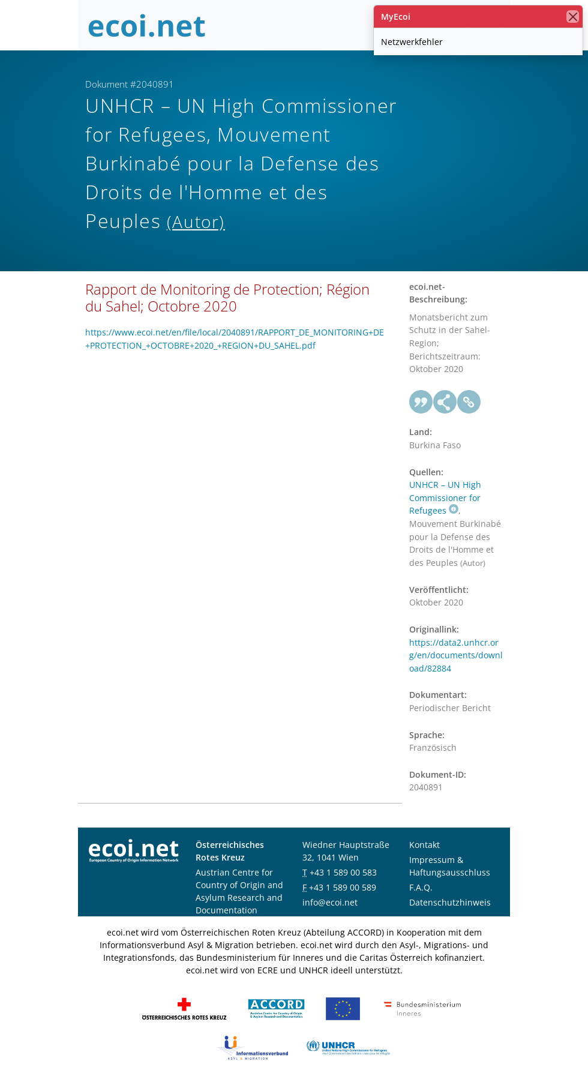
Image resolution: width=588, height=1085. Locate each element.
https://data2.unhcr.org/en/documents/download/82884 (456, 655)
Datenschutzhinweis (450, 902)
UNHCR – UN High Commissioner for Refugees (445, 497)
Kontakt (424, 844)
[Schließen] (572, 16)
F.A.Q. (421, 887)
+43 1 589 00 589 (342, 887)
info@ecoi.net (330, 902)
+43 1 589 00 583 (343, 872)
